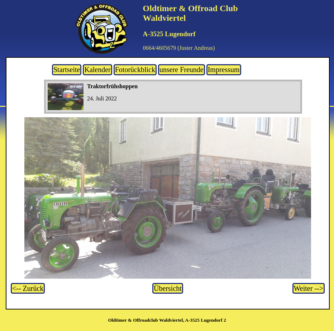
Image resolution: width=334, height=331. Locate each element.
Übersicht (168, 288)
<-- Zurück (27, 288)
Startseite (66, 70)
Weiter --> (308, 288)
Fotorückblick (135, 70)
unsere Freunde (181, 70)
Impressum (224, 70)
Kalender (97, 70)
